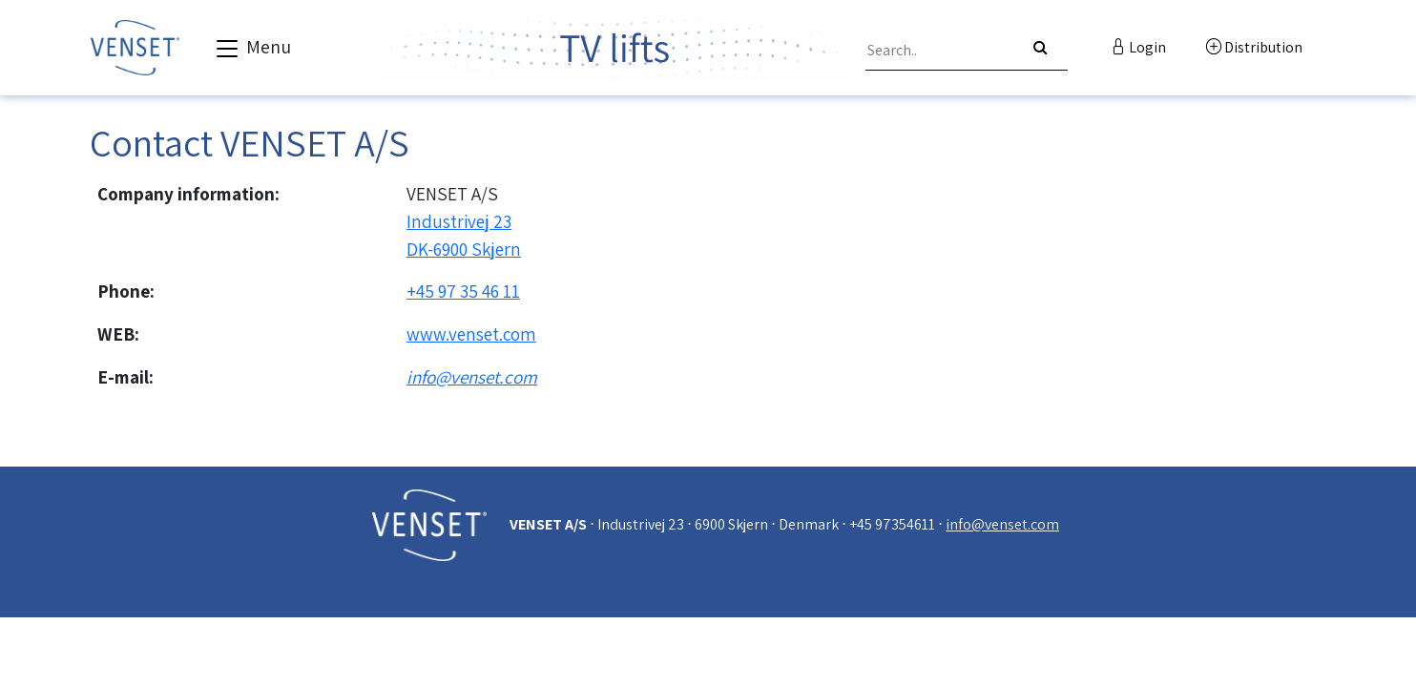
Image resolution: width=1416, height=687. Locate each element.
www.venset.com (471, 334)
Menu (251, 48)
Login (1138, 47)
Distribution (1254, 47)
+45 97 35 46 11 (463, 291)
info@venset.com (471, 376)
